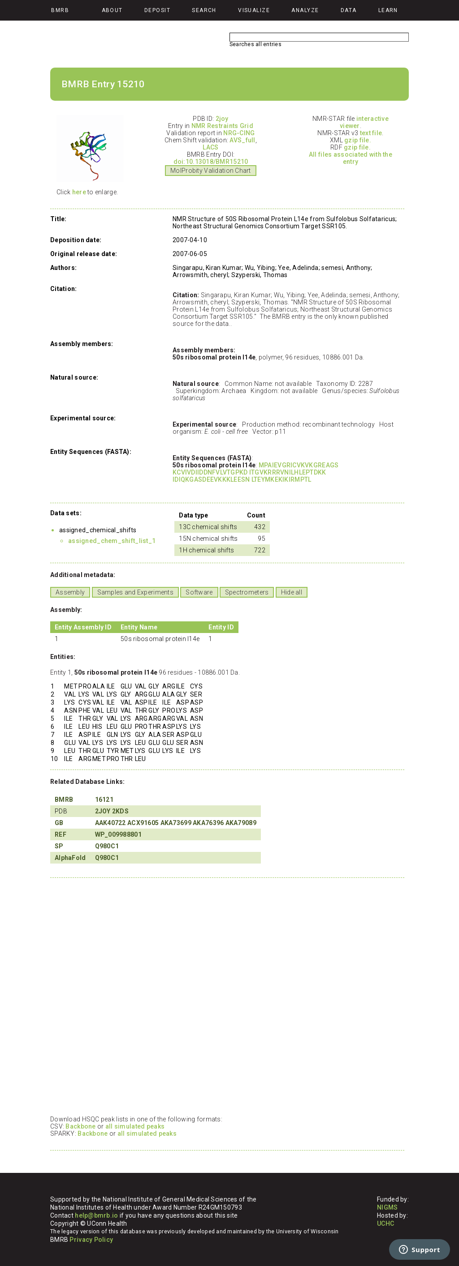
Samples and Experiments (135, 592)
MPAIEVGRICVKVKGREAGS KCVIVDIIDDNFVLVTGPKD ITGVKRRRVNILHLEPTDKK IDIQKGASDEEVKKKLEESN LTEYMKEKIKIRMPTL (255, 472)
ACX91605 (143, 822)
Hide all (291, 592)
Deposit (157, 10)
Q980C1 (107, 846)
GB (59, 822)
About (112, 10)
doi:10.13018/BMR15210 (210, 161)
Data (349, 10)
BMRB (64, 799)
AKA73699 (175, 822)
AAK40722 (110, 822)
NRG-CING (239, 133)
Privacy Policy (91, 1239)
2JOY (103, 811)
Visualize (254, 10)
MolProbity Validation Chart (210, 170)
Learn (388, 10)
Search (204, 10)
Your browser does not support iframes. (225, 996)
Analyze (305, 10)
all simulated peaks (135, 1126)
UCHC (385, 1223)
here (79, 192)
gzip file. (357, 140)
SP (59, 846)
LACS (210, 147)
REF (60, 834)
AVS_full (242, 140)
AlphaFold (70, 857)
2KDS (120, 811)
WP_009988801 (118, 834)
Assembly (70, 592)
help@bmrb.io (96, 1215)
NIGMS (387, 1207)
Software (199, 592)
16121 (104, 799)
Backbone (80, 1126)
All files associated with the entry (350, 158)
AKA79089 (240, 822)
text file (371, 133)
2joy (222, 118)
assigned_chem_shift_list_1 (112, 540)
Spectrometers (247, 592)
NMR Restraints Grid (222, 125)
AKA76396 (208, 822)
